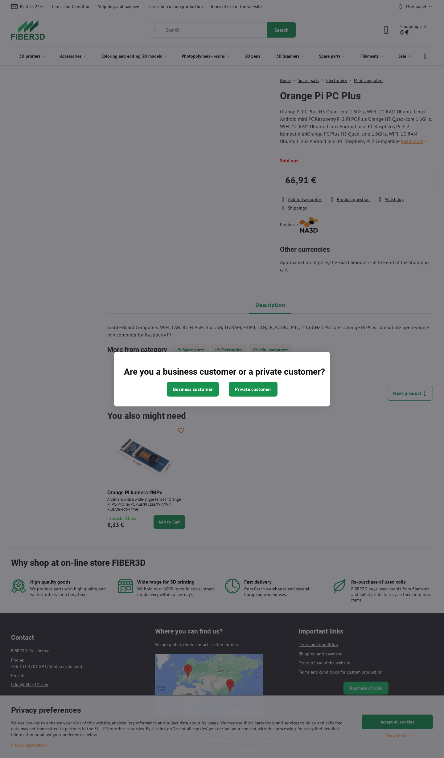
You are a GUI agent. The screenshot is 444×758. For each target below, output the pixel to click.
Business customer (193, 389)
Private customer (253, 389)
